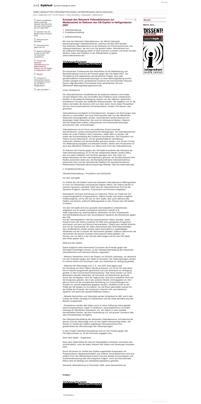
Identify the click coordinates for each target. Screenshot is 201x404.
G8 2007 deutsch (58, 15)
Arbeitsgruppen (86, 15)
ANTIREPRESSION (86, 12)
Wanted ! (40, 74)
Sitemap (164, 2)
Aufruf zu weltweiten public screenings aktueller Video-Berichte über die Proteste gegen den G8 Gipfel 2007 (43, 24)
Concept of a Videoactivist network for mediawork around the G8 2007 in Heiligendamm (42, 82)
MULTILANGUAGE (104, 12)
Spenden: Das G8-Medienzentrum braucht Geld (43, 34)
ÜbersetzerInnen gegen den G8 (41, 46)
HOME (36, 12)
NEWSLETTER (46, 12)
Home (35, 15)
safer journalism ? (43, 89)
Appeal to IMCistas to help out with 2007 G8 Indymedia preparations (42, 54)
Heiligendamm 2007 (44, 15)
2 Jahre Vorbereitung (72, 15)
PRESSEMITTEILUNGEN (65, 12)
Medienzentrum (97, 15)
